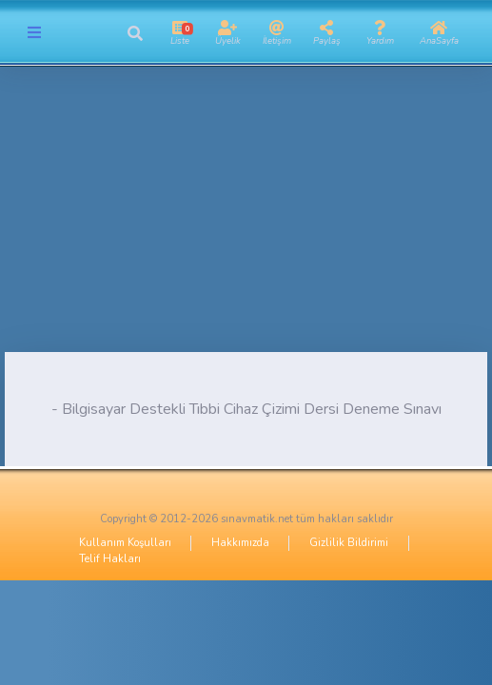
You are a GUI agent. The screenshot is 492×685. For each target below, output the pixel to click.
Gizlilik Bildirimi (348, 543)
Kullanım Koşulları (125, 543)
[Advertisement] (246, 219)
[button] (134, 33)
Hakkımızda (240, 543)
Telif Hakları (110, 559)
